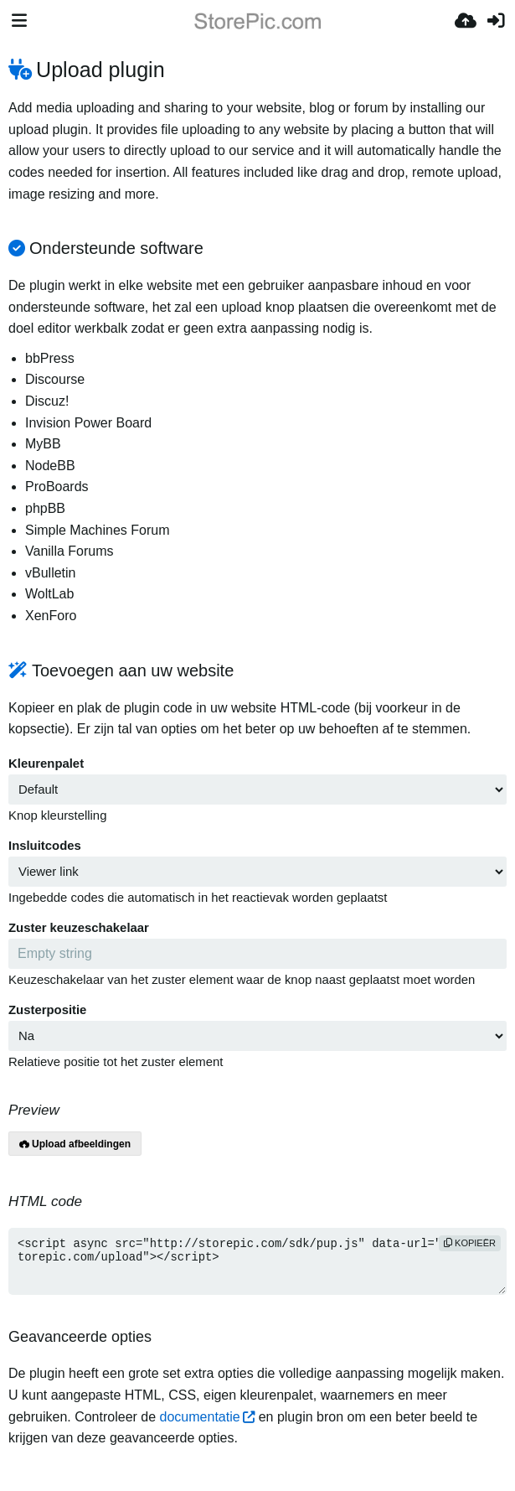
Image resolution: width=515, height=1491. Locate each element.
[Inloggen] (496, 21)
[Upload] (465, 21)
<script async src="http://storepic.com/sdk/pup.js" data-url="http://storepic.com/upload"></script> (257, 1261)
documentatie (200, 1417)
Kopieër (470, 1243)
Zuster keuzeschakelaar (78, 927)
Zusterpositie (47, 1010)
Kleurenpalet (46, 763)
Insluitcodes (44, 845)
